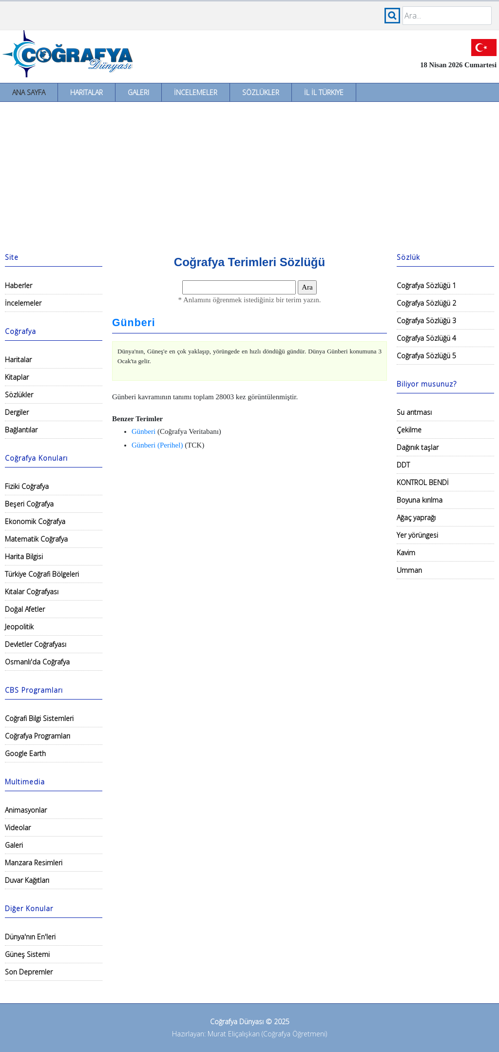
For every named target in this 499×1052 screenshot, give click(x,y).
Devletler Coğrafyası (35, 644)
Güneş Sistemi (27, 954)
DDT (403, 464)
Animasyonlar (26, 810)
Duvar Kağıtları (27, 880)
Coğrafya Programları (37, 735)
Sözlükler (260, 92)
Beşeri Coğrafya (29, 503)
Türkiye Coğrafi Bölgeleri (42, 574)
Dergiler (17, 412)
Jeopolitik (19, 626)
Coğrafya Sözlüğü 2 (426, 303)
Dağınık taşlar (418, 447)
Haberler (18, 285)
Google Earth (25, 753)
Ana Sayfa (28, 92)
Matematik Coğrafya (36, 539)
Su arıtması (414, 412)
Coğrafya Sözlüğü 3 (426, 320)
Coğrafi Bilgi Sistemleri (39, 718)
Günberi (133, 323)
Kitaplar (17, 377)
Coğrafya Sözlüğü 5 (426, 355)
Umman (409, 570)
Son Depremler (29, 971)
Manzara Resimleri (33, 862)
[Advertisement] (249, 175)
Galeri (138, 92)
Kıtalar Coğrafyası (31, 591)
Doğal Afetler (25, 609)
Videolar (18, 827)
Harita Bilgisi (24, 556)
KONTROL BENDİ (423, 482)
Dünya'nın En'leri (30, 936)
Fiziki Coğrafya (27, 486)
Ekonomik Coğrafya (35, 521)
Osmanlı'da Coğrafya (37, 661)
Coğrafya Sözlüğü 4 (426, 338)
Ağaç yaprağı (416, 517)
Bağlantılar (21, 429)
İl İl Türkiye (324, 92)
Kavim (406, 552)
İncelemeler (195, 92)
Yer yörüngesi (417, 535)
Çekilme (409, 429)
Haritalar (86, 92)
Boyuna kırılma (419, 500)
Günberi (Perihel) (157, 445)
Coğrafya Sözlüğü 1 (426, 285)
